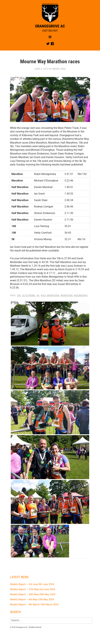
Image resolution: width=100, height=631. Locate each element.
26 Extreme (28, 295)
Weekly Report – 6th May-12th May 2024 (32, 599)
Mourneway (81, 295)
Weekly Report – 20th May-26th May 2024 (32, 594)
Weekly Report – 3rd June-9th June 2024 (32, 584)
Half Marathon (50, 295)
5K (38, 295)
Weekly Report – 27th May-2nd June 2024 (32, 589)
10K (19, 295)
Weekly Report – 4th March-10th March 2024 (34, 604)
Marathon (67, 295)
